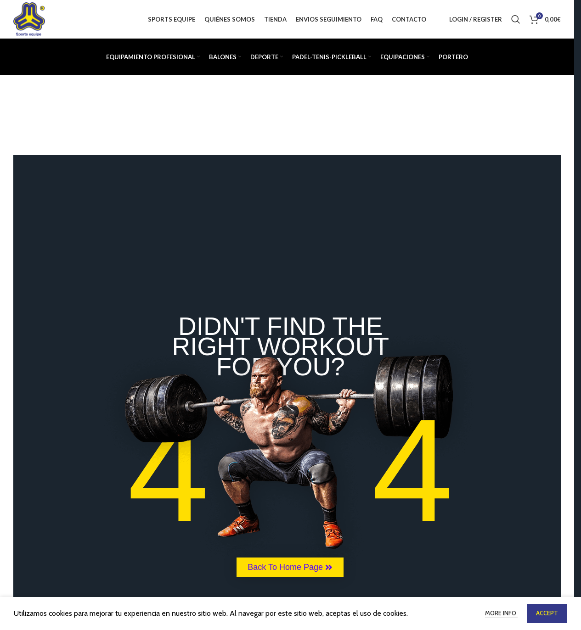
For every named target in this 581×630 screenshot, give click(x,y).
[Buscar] (516, 20)
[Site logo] (30, 20)
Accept (547, 613)
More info (501, 613)
